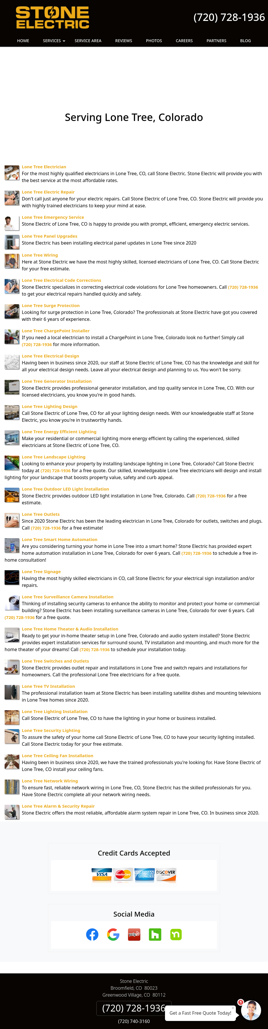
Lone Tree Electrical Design (50, 316)
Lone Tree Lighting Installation (55, 671)
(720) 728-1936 (229, 17)
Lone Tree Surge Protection (51, 265)
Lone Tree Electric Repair (48, 152)
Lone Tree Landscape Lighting (54, 416)
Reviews (123, 40)
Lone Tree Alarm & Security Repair (58, 766)
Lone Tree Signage (41, 531)
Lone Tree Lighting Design (49, 366)
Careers (184, 40)
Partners (216, 40)
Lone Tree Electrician (44, 126)
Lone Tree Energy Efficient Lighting (59, 391)
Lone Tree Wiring (40, 215)
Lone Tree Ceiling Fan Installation (57, 715)
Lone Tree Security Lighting (51, 690)
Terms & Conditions (151, 995)
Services (55, 42)
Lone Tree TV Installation (48, 646)
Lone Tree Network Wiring (50, 740)
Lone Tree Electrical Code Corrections (61, 240)
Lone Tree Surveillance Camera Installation (68, 556)
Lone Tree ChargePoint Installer (56, 290)
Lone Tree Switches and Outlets (55, 621)
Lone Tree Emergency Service (53, 177)
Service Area (88, 40)
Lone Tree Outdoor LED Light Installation (65, 449)
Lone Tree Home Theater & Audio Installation (70, 588)
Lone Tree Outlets (41, 474)
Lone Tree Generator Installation (57, 341)
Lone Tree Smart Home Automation (60, 499)
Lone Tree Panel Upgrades (49, 196)
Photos (154, 40)
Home (23, 40)
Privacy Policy (110, 995)
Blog (245, 40)
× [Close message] (233, 1008)
